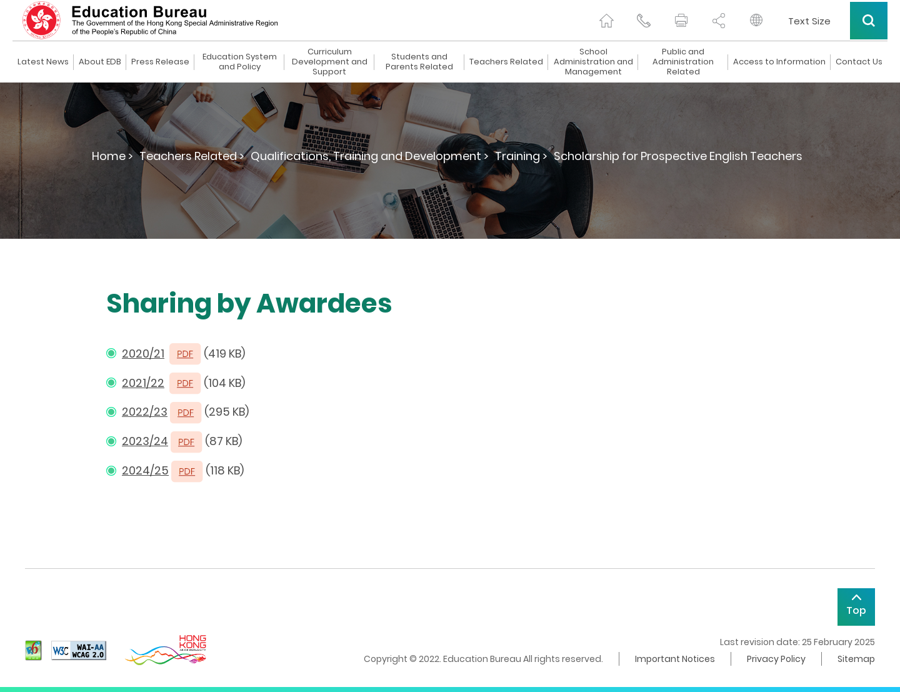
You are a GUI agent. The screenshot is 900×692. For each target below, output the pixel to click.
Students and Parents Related (419, 62)
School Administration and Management (593, 62)
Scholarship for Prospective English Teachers (678, 156)
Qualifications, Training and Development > (370, 156)
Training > (521, 156)
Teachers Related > (191, 156)
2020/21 (143, 353)
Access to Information (779, 62)
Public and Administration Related (683, 62)
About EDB (100, 62)
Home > (112, 156)
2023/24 (145, 441)
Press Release (160, 62)
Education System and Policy (239, 62)
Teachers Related (506, 62)
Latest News (43, 62)
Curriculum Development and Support (330, 62)
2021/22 (143, 383)
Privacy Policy (776, 659)
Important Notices (675, 659)
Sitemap (856, 659)
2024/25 (145, 470)
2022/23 (145, 411)
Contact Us (859, 62)
